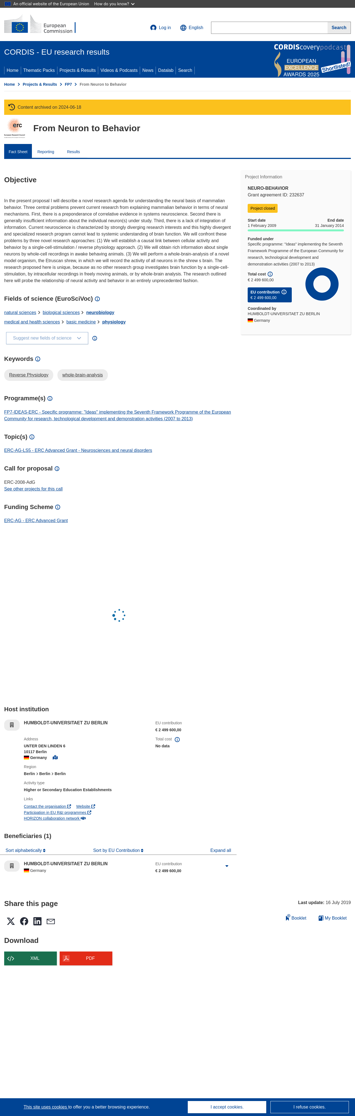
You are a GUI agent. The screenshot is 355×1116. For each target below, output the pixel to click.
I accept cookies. (227, 1107)
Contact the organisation (47, 806)
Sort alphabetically (24, 850)
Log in (160, 27)
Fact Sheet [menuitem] (18, 152)
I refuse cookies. (309, 1107)
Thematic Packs (39, 70)
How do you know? (114, 3)
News (147, 70)
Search (185, 70)
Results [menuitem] (73, 152)
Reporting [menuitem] (45, 152)
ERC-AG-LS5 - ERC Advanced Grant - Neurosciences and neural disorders (78, 450)
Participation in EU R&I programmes (57, 812)
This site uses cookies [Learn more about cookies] (46, 1107)
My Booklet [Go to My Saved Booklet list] (333, 918)
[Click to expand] (226, 866)
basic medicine (81, 322)
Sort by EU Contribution (117, 850)
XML (35, 958)
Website (85, 806)
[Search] (339, 28)
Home (13, 70)
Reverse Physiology (28, 375)
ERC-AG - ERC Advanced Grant (36, 520)
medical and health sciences (32, 322)
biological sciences (61, 312)
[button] (192, 27)
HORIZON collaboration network (55, 818)
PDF (90, 958)
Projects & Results (78, 70)
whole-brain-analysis (82, 375)
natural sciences (20, 312)
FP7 (68, 84)
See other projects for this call (33, 489)
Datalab (165, 70)
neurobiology (100, 312)
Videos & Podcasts (119, 70)
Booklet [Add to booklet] (296, 917)
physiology (114, 322)
